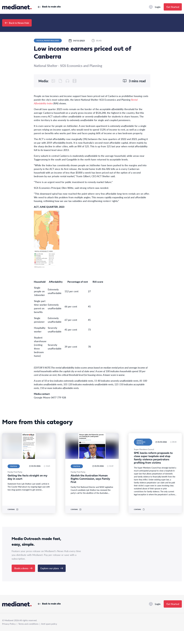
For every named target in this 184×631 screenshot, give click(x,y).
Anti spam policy (49, 623)
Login (154, 7)
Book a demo (23, 568)
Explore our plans (51, 568)
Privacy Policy (9, 623)
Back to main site (49, 7)
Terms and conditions (28, 623)
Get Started (172, 7)
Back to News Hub (17, 22)
